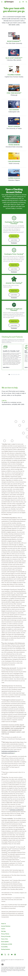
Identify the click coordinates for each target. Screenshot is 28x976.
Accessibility (4, 946)
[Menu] (2, 2)
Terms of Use (4, 939)
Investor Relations (5, 926)
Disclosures (14, 243)
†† (1, 777)
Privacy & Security (5, 936)
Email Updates (5, 941)
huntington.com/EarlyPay (17, 810)
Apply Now (14, 236)
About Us (3, 923)
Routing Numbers (5, 949)
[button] (23, 2)
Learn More (14, 240)
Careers (3, 928)
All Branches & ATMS (6, 944)
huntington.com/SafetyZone (9, 751)
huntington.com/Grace (7, 753)
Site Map (3, 931)
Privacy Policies (5, 934)
